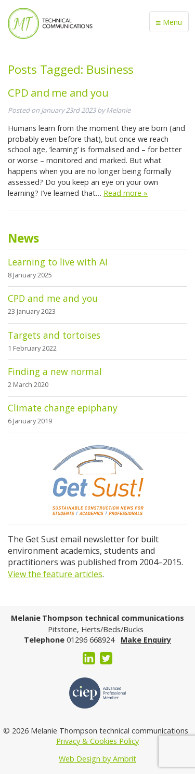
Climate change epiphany (63, 408)
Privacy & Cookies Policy (97, 741)
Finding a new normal (55, 371)
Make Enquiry (146, 640)
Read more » (125, 193)
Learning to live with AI (58, 262)
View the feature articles (55, 574)
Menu (168, 23)
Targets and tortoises (54, 335)
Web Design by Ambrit (97, 759)
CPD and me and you (58, 92)
